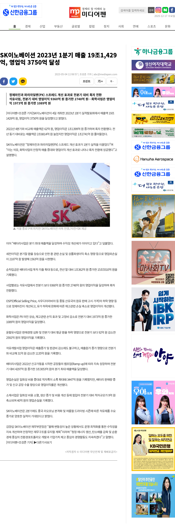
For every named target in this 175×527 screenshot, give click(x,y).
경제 (28, 26)
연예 (135, 26)
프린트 (86, 81)
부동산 (58, 26)
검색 (151, 10)
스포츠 (152, 26)
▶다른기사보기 (43, 442)
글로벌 (76, 26)
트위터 (13, 81)
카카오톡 (23, 81)
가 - (112, 81)
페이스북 (4, 81)
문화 (167, 26)
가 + (100, 81)
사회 (121, 26)
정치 (106, 26)
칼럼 (92, 26)
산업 (42, 26)
